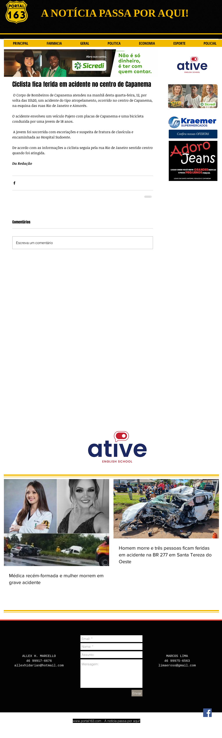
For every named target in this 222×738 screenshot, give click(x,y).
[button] (193, 134)
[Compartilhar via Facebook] (14, 183)
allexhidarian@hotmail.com (39, 665)
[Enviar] (136, 693)
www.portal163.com (87, 721)
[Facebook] (207, 712)
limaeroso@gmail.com (177, 665)
